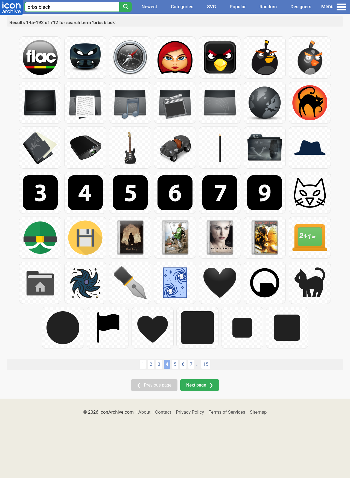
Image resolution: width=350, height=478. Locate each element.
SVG (211, 6)
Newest (149, 6)
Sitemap (258, 412)
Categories (182, 6)
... (198, 364)
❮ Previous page (154, 385)
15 (205, 364)
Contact (163, 412)
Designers (300, 6)
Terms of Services (227, 412)
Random (268, 6)
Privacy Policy (190, 412)
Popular (238, 6)
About (144, 412)
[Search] (125, 7)
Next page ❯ (199, 385)
